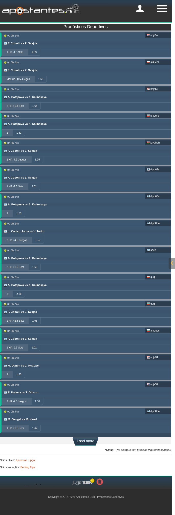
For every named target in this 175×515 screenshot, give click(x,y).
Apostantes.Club (85, 496)
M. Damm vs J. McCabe (21, 366)
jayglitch (153, 142)
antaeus (153, 330)
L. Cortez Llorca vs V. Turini (23, 231)
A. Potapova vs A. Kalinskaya (25, 97)
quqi (150, 277)
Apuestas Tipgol (25, 460)
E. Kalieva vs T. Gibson (20, 392)
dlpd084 (153, 169)
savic (151, 250)
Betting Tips (27, 467)
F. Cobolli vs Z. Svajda (20, 43)
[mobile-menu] (140, 8)
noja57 (152, 35)
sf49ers (152, 62)
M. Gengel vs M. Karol (20, 419)
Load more (85, 441)
